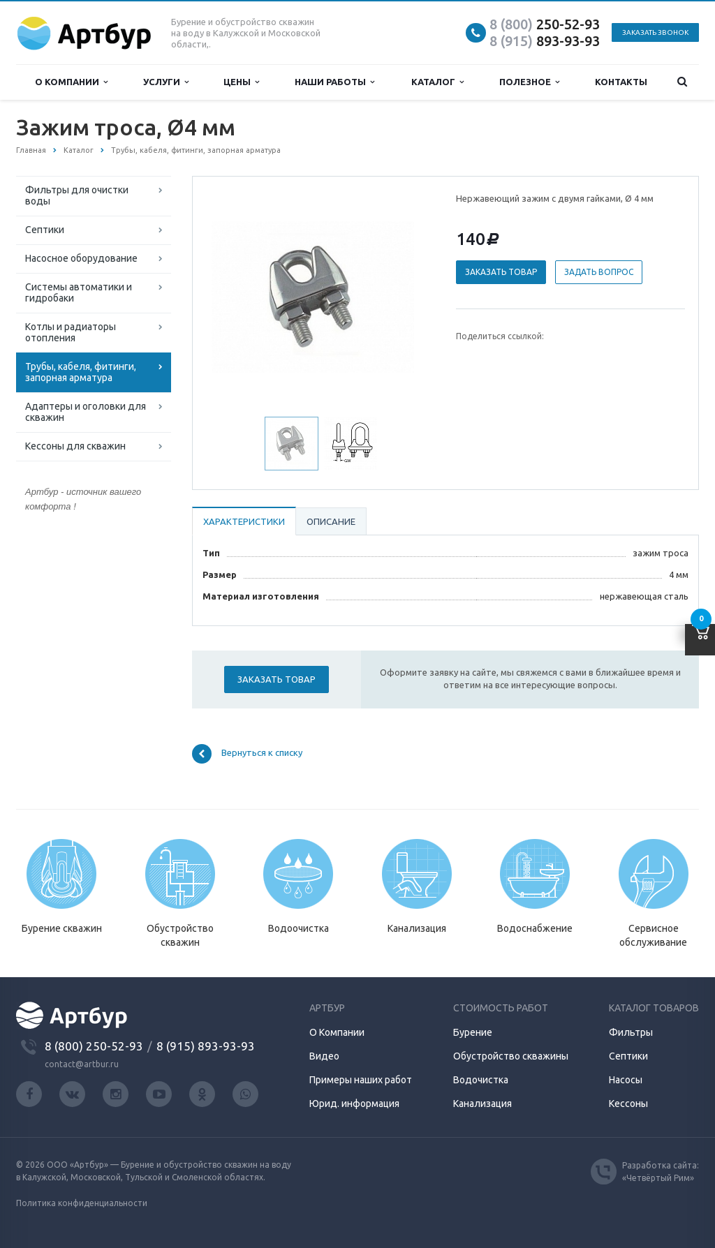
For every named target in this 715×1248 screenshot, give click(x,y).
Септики (44, 229)
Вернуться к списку (247, 754)
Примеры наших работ (360, 1079)
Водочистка (480, 1079)
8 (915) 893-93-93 (205, 1046)
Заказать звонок (655, 32)
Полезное (529, 82)
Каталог (437, 82)
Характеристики (244, 521)
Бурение (472, 1032)
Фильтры (631, 1032)
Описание (331, 521)
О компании (71, 82)
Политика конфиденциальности (81, 1203)
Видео (324, 1056)
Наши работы (334, 82)
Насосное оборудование (81, 258)
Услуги (166, 82)
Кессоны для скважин (75, 446)
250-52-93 (544, 24)
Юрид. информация (354, 1103)
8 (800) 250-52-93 (94, 1046)
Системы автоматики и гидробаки (78, 292)
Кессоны (628, 1103)
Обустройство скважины (510, 1056)
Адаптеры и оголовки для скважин (85, 412)
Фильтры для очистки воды (76, 195)
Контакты (621, 82)
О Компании (336, 1032)
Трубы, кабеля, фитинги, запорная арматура (80, 372)
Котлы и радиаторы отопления (70, 332)
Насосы (625, 1079)
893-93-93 (544, 41)
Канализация (482, 1103)
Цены (241, 82)
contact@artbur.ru (82, 1064)
